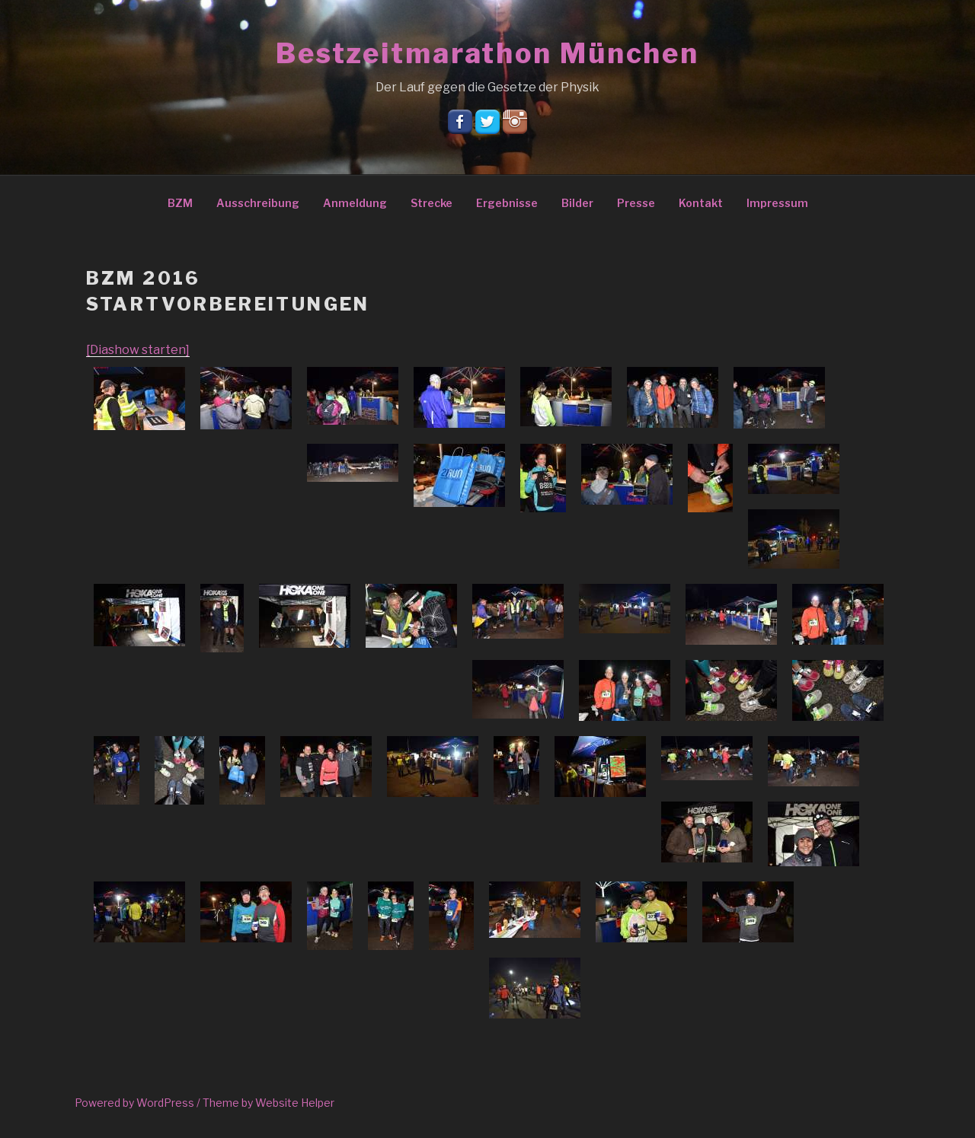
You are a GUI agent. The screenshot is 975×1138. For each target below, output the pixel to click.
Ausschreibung (257, 202)
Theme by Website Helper (268, 1102)
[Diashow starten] (138, 350)
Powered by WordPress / (139, 1102)
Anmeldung (355, 202)
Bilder (577, 202)
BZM (180, 202)
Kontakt (701, 202)
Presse (636, 202)
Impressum (777, 202)
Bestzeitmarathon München (487, 53)
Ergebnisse (507, 202)
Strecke (431, 202)
